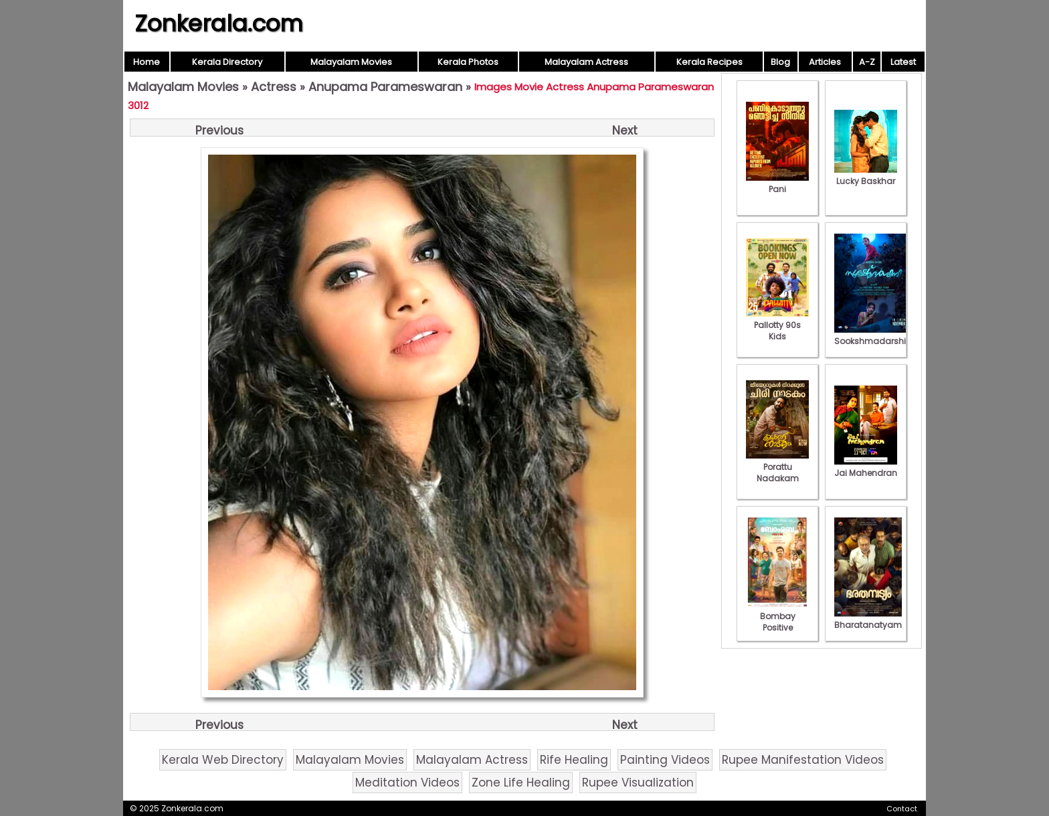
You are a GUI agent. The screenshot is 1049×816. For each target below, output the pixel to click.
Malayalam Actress (586, 62)
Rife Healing (574, 760)
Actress (273, 86)
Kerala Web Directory (223, 760)
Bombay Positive (777, 616)
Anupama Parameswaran (385, 86)
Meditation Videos (407, 782)
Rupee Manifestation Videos (803, 760)
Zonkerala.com (218, 23)
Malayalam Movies (351, 62)
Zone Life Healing (521, 782)
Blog (780, 62)
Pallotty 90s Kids (777, 325)
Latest (903, 62)
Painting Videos (665, 760)
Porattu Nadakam (777, 467)
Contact (901, 808)
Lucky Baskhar (865, 175)
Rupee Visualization (638, 782)
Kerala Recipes (709, 62)
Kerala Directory (227, 62)
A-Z (867, 62)
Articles (825, 62)
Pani (777, 183)
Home (146, 62)
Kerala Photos (468, 62)
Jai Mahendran (865, 467)
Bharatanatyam (868, 619)
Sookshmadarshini (873, 335)
